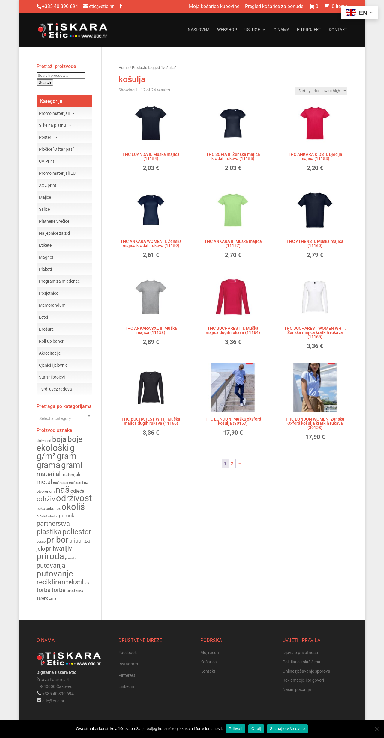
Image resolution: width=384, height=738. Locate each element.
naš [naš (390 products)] (63, 490)
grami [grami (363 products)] (71, 465)
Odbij (256, 728)
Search (45, 82)
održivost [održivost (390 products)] (74, 498)
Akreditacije (50, 353)
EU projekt (309, 30)
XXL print (47, 185)
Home (123, 67)
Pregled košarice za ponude (274, 6)
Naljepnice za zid (54, 233)
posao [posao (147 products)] (41, 541)
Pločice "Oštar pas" (56, 149)
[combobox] (64, 416)
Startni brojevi (52, 377)
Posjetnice (48, 293)
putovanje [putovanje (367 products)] (55, 574)
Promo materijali (57, 113)
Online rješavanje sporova (306, 671)
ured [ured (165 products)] (71, 590)
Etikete (45, 245)
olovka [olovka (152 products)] (42, 516)
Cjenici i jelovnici (53, 365)
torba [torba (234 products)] (44, 590)
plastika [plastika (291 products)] (49, 532)
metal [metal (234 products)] (44, 481)
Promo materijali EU (57, 173)
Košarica (208, 661)
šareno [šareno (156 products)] (42, 598)
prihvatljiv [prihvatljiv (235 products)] (59, 548)
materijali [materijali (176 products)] (71, 474)
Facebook (127, 652)
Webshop (227, 30)
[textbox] (64, 418)
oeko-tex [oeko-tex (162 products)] (53, 508)
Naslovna (199, 30)
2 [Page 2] (232, 463)
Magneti (46, 257)
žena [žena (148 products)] (52, 598)
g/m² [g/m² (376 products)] (46, 456)
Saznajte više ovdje (287, 728)
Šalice (44, 209)
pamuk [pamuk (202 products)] (66, 516)
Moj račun (209, 652)
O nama (282, 30)
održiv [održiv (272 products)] (46, 499)
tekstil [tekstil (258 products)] (74, 582)
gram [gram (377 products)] (66, 456)
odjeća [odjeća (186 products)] (77, 491)
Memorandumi (52, 305)
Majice (45, 197)
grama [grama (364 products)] (48, 465)
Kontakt (338, 30)
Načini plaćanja (297, 689)
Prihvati (235, 728)
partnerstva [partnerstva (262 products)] (53, 523)
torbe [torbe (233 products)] (59, 590)
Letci (43, 317)
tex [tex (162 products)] (86, 583)
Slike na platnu (55, 125)
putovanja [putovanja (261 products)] (51, 565)
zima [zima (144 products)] (79, 591)
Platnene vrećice (54, 221)
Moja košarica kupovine (214, 6)
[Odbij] (377, 729)
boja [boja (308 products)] (59, 439)
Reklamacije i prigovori (303, 680)
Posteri (48, 137)
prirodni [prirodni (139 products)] (70, 558)
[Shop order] (321, 91)
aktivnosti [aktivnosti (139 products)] (44, 441)
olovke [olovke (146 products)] (53, 516)
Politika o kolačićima (301, 661)
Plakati (45, 269)
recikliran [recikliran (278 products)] (51, 582)
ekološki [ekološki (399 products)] (53, 448)
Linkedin (126, 686)
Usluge (252, 30)
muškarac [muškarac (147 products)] (60, 483)
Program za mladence (59, 281)
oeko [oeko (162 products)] (41, 508)
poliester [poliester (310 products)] (76, 531)
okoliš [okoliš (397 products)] (73, 507)
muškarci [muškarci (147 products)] (76, 483)
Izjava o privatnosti (300, 652)
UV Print (46, 161)
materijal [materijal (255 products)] (49, 474)
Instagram (128, 664)
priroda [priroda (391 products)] (50, 556)
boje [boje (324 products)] (75, 439)
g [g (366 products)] (72, 448)
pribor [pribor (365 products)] (57, 540)
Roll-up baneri (51, 341)
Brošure (46, 329)
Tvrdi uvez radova (55, 389)
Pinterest (126, 675)
